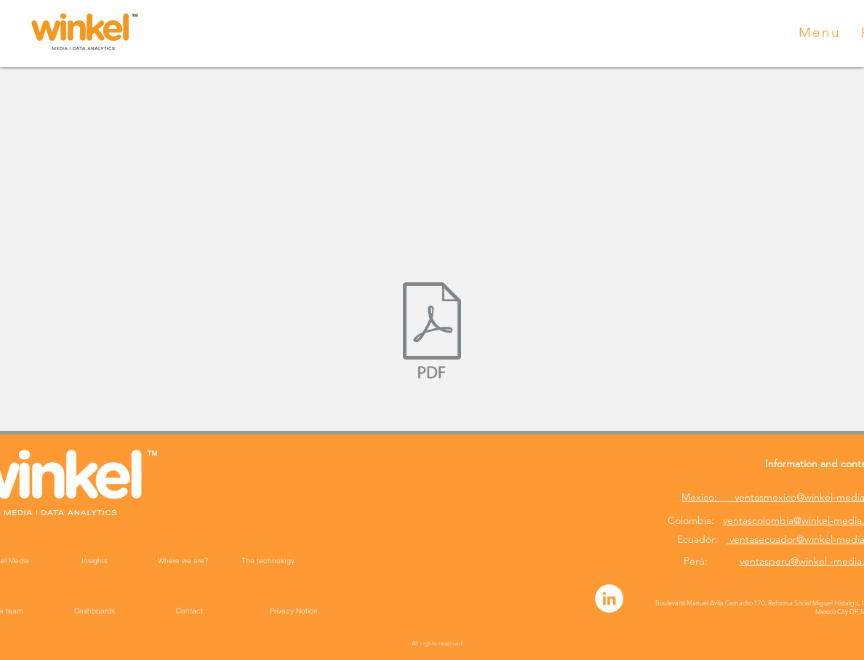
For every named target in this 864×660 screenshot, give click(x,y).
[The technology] (267, 560)
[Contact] (189, 610)
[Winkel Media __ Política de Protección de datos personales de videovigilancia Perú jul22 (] (432, 332)
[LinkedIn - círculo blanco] (609, 598)
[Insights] (94, 560)
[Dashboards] (94, 610)
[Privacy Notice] (293, 610)
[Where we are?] (182, 560)
